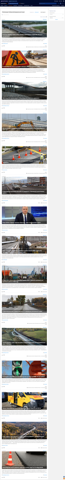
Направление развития (52, 16)
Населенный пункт (52, 12)
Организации (20, 5)
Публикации (10, 5)
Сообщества (15, 5)
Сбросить (56, 19)
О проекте (62, 5)
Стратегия (4, 3)
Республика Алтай (5, 43)
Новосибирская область (6, 74)
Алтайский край (5, 259)
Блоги (32, 5)
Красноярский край (5, 200)
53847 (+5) (63, 3)
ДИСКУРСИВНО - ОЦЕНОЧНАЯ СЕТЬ (9, 1)
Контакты (60, 1)
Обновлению (36, 12)
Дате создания (43, 12)
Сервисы (5, 5)
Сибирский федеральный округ (13, 3)
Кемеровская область (6, 352)
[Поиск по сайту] (49, 3)
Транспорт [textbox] (56, 17)
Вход (58, 3)
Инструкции (56, 1)
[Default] (25, 15)
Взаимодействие (26, 5)
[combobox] (56, 14)
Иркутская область (5, 289)
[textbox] (56, 14)
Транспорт (45, 43)
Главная (2, 5)
